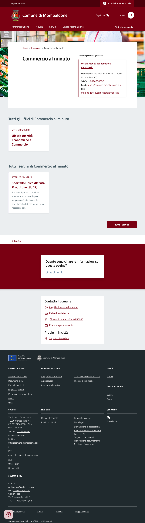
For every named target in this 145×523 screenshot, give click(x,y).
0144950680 (97, 81)
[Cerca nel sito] (129, 15)
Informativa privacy (83, 418)
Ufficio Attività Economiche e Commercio (96, 65)
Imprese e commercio (22, 177)
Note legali (79, 422)
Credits (59, 511)
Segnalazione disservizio (85, 437)
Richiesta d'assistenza (84, 444)
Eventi (110, 399)
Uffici (10, 402)
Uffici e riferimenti (21, 129)
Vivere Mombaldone (73, 27)
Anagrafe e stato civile (51, 376)
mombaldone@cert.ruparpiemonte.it (100, 93)
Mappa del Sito (82, 511)
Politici (11, 398)
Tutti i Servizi (122, 224)
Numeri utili (13, 468)
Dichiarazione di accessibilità (87, 426)
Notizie (110, 376)
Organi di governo (16, 389)
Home (25, 48)
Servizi (52, 27)
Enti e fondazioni (16, 385)
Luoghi (110, 394)
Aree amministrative (17, 376)
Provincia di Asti (48, 422)
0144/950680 (23, 431)
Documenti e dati (16, 380)
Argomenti (36, 48)
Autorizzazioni (47, 380)
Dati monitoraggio (16, 511)
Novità (39, 27)
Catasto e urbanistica (50, 385)
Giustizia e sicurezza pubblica (87, 376)
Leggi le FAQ (80, 434)
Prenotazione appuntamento (87, 440)
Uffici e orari (13, 463)
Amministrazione (20, 27)
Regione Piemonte (18, 3)
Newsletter (112, 421)
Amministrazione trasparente (87, 430)
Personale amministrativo (20, 394)
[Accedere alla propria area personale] (117, 3)
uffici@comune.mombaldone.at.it (104, 85)
